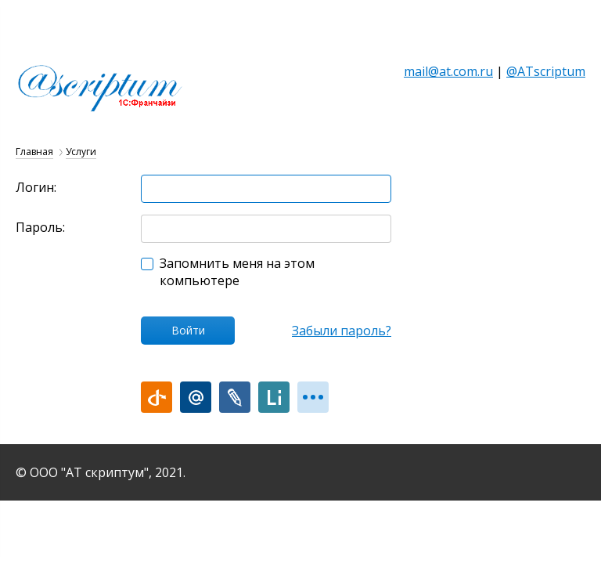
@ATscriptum (545, 71)
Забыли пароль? (341, 330)
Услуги (81, 151)
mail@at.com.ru (448, 71)
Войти (188, 330)
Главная (34, 151)
